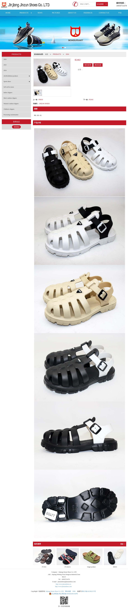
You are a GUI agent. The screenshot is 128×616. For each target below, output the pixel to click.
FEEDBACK (88, 13)
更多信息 (98, 65)
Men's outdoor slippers (10, 98)
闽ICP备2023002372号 (89, 591)
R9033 (41, 100)
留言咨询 (87, 65)
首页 (46, 54)
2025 (5, 65)
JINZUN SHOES (44, 103)
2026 (5, 59)
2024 (67, 54)
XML (74, 591)
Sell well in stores (9, 87)
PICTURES (56, 13)
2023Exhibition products (11, 76)
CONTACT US (104, 13)
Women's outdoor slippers (11, 103)
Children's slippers (9, 109)
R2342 (91, 100)
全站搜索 (100, 4)
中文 (120, 13)
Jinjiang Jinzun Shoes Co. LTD (55, 591)
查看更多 (17, 127)
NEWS (40, 13)
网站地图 (68, 591)
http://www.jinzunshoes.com (63, 586)
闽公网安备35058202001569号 (63, 594)
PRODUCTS (24, 13)
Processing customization (11, 115)
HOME (8, 13)
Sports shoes (7, 81)
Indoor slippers (8, 92)
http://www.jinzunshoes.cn (63, 584)
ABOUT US (72, 13)
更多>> (122, 544)
